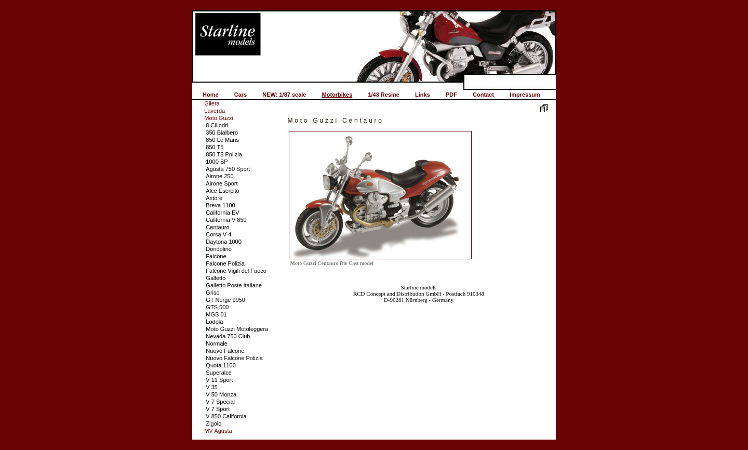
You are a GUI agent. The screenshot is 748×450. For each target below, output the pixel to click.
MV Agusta (218, 431)
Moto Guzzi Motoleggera (237, 329)
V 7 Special (220, 402)
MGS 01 (216, 314)
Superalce (219, 372)
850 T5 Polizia (224, 154)
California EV (222, 212)
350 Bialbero (222, 132)
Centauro (217, 227)
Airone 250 (219, 176)
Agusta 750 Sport (228, 169)
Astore (214, 198)
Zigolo (213, 423)
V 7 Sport (218, 409)
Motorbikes (337, 94)
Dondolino (219, 249)
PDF (451, 94)
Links (422, 94)
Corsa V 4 (218, 234)
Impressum (525, 94)
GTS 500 (217, 307)
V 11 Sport (219, 380)
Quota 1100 (221, 365)
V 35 (212, 387)
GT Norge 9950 (225, 300)
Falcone (216, 256)
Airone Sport (221, 183)
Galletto (215, 278)
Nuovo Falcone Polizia (234, 358)
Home (211, 94)
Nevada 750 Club (228, 336)
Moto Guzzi (218, 118)
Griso (212, 292)
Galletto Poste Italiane (234, 285)
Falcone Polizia (225, 263)
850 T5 (214, 147)
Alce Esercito (222, 191)
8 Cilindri (217, 125)
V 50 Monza (221, 394)
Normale (217, 343)
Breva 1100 (220, 205)
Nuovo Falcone (225, 351)
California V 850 (226, 220)
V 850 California (226, 416)
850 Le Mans (222, 140)
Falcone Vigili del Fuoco (236, 271)
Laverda (214, 111)
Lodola (214, 322)
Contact (483, 94)
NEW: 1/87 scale (284, 94)
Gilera (211, 103)
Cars (240, 94)
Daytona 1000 (224, 242)
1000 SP (217, 161)
